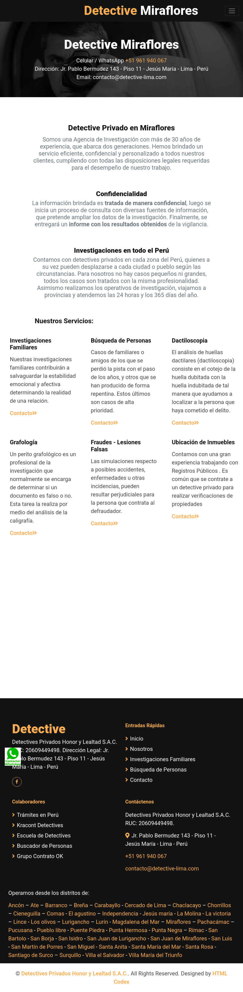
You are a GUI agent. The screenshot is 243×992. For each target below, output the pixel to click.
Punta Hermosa (128, 930)
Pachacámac (213, 922)
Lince (20, 922)
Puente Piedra (87, 930)
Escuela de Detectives (41, 835)
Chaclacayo (187, 905)
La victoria (218, 913)
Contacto (23, 413)
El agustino (82, 913)
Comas (55, 913)
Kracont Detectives (37, 825)
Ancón (16, 905)
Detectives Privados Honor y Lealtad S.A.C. (74, 973)
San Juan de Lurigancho (116, 938)
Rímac (196, 930)
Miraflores (178, 922)
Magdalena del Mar (136, 922)
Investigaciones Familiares (160, 759)
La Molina (189, 913)
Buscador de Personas (42, 846)
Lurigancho (76, 922)
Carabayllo (107, 905)
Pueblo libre (51, 930)
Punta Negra (167, 930)
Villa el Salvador (104, 955)
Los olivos (43, 922)
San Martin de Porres (37, 947)
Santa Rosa (199, 947)
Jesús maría (158, 913)
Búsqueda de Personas (156, 769)
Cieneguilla (26, 913)
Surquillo (70, 955)
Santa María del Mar (156, 947)
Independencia (120, 913)
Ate (34, 905)
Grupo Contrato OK (37, 856)
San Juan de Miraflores (178, 938)
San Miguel (81, 947)
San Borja (42, 938)
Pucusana (20, 930)
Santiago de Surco (30, 955)
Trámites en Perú (35, 815)
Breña (81, 905)
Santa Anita (113, 947)
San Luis (221, 938)
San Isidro (70, 938)
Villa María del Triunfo (155, 955)
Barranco (56, 905)
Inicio (134, 739)
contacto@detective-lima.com (162, 868)
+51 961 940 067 (146, 60)
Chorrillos (219, 905)
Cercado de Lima (145, 905)
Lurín (102, 922)
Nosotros (139, 749)
